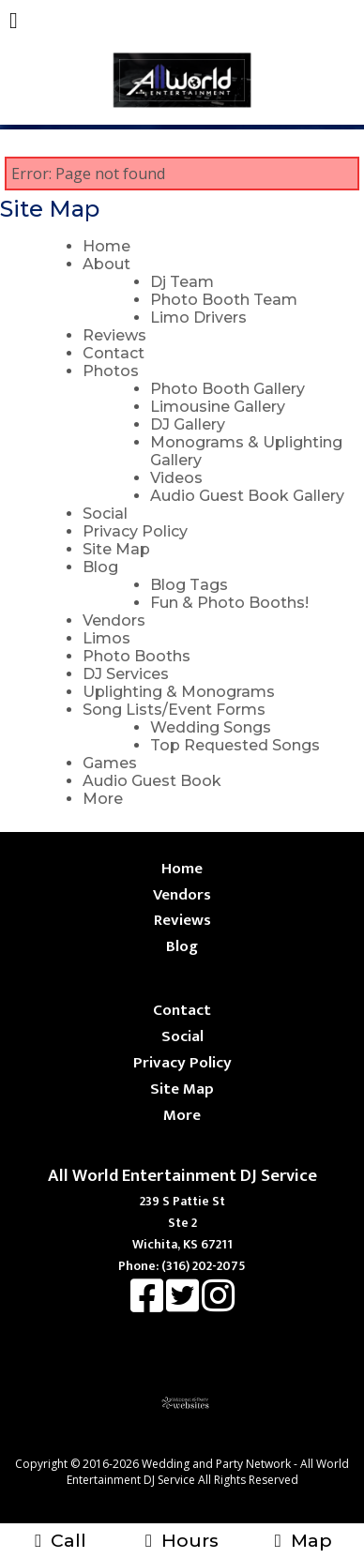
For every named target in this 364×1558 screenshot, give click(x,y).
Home (106, 246)
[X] (184, 1305)
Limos (106, 638)
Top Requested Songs (235, 745)
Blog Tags (189, 585)
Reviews (114, 335)
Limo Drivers (198, 317)
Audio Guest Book (152, 781)
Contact (113, 353)
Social (105, 513)
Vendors (114, 620)
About (106, 264)
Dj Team (182, 282)
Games (110, 763)
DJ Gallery (187, 424)
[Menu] (13, 22)
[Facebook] (148, 1305)
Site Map (116, 549)
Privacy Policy (135, 531)
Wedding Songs (210, 727)
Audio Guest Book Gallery (247, 496)
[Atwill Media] (199, 1443)
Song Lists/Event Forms (174, 709)
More (103, 799)
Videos (176, 478)
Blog (100, 567)
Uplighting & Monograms (179, 692)
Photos (111, 371)
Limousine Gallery (217, 407)
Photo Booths (136, 656)
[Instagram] (218, 1305)
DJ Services (126, 674)
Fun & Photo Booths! (229, 603)
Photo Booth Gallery (227, 389)
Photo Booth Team (223, 300)
